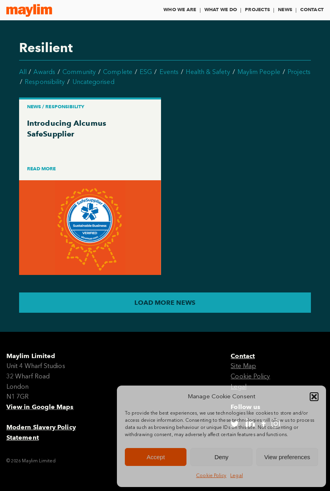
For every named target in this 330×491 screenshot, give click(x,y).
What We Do (220, 9)
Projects (257, 9)
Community (79, 72)
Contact (312, 9)
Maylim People (258, 72)
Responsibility (45, 82)
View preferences (287, 457)
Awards (44, 72)
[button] (314, 397)
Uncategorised (93, 82)
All (23, 72)
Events (169, 72)
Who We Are (179, 9)
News (285, 9)
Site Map (243, 366)
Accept (156, 457)
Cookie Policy (211, 475)
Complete (117, 72)
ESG (146, 72)
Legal (236, 475)
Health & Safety (208, 72)
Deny (221, 457)
